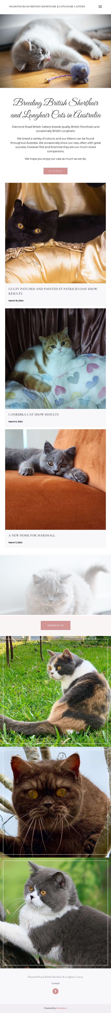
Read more (55, 171)
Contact (56, 983)
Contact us (56, 625)
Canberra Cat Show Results (33, 415)
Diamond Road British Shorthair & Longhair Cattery (47, 6)
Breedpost (61, 1008)
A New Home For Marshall (31, 535)
